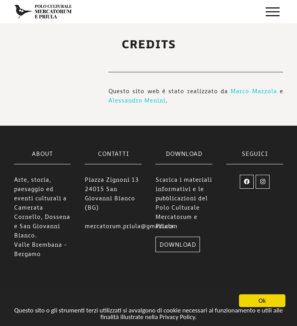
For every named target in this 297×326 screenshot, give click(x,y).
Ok (262, 301)
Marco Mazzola (253, 91)
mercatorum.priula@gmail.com (131, 226)
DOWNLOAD (177, 244)
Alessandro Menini (137, 100)
